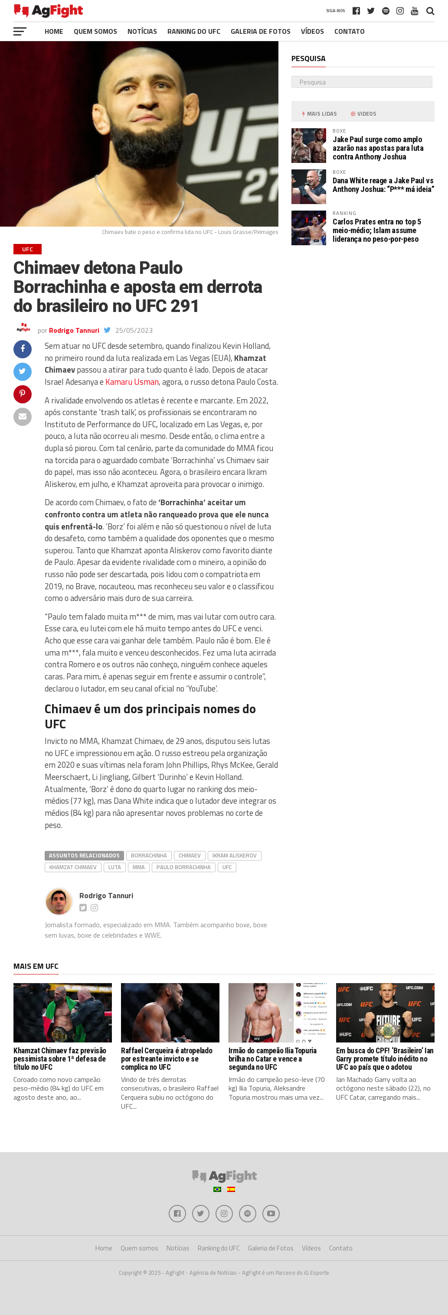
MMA (139, 867)
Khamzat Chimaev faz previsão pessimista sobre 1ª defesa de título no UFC (59, 1059)
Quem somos (95, 31)
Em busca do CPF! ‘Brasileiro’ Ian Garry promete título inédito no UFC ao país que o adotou (385, 1059)
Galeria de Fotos (261, 31)
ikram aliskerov (235, 855)
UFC (227, 867)
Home (54, 31)
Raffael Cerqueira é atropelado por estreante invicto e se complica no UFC (166, 1059)
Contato (349, 31)
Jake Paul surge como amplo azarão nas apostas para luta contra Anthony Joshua (378, 148)
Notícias (142, 31)
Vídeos (312, 31)
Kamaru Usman (132, 382)
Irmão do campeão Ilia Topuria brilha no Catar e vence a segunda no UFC (273, 1059)
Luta (114, 867)
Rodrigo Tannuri (74, 330)
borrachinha (149, 855)
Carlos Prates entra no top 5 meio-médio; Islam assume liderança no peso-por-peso (377, 230)
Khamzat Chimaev (73, 867)
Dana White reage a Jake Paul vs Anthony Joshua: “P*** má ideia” (384, 185)
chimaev (190, 855)
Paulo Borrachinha (184, 867)
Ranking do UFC (193, 31)
